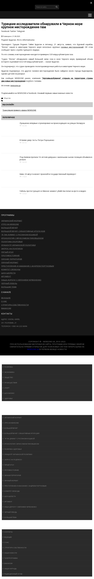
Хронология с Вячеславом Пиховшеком (22, 238)
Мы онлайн (8, 105)
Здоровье (8, 398)
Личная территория (11, 259)
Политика (8, 367)
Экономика (9, 372)
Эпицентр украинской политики (18, 245)
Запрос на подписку (12, 248)
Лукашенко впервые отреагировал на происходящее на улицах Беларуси (52, 123)
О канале (8, 527)
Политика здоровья (12, 241)
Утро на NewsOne (10, 224)
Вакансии (6, 308)
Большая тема (8, 287)
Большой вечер (9, 227)
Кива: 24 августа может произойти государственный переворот (48, 174)
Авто (6, 408)
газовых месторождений (72, 47)
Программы (9, 412)
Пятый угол (7, 252)
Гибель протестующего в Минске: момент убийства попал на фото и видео (53, 191)
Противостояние (10, 255)
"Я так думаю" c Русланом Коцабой (19, 234)
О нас (4, 301)
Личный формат (9, 262)
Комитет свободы (10, 269)
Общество (7, 98)
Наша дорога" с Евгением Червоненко (21, 280)
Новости (8, 362)
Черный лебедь (9, 283)
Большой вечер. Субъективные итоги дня (23, 231)
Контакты (8, 532)
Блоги (7, 522)
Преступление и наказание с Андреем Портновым (27, 266)
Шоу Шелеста (8, 273)
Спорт (6, 388)
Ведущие (6, 298)
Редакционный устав (13, 574)
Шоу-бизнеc (9, 393)
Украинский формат (11, 220)
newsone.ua (15, 85)
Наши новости (10, 553)
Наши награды (10, 569)
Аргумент (6, 276)
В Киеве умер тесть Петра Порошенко (37, 140)
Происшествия (10, 383)
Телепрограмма (11, 558)
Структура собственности (15, 305)
